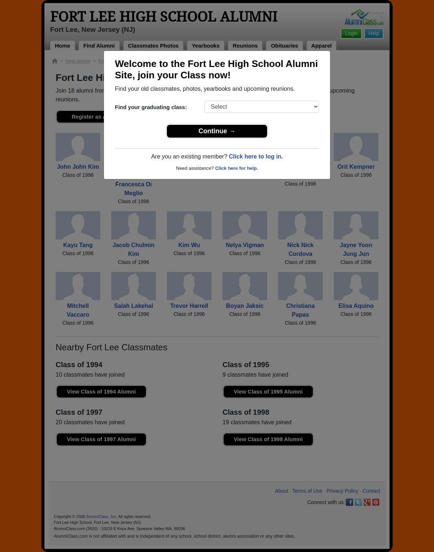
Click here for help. (236, 168)
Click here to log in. (256, 156)
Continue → (217, 131)
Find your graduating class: (151, 107)
